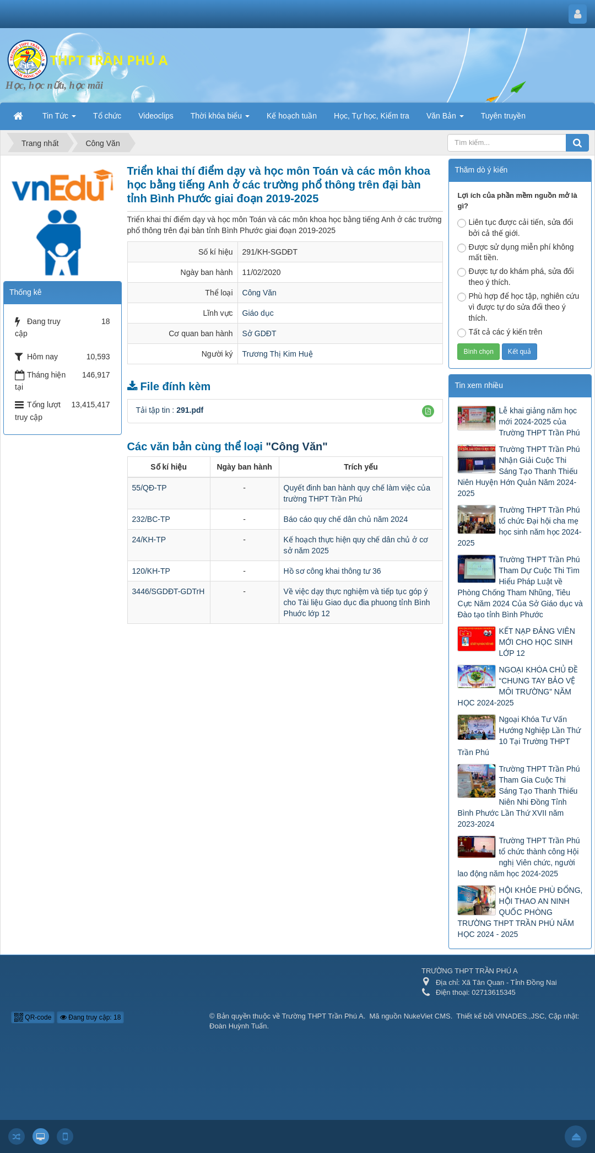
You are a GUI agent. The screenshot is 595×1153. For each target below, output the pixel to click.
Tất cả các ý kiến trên (499, 332)
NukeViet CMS (427, 1016)
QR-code (32, 1017)
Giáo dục (258, 313)
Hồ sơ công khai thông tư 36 (332, 571)
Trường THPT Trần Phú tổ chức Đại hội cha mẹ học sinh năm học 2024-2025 (519, 526)
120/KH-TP (151, 571)
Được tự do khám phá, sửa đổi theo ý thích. (515, 277)
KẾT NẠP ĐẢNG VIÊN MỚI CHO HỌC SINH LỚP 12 (537, 642)
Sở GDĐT (259, 333)
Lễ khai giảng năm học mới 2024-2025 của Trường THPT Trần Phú (539, 421)
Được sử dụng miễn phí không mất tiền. (515, 252)
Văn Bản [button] (445, 119)
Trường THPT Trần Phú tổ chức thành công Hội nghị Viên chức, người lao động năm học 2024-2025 (518, 857)
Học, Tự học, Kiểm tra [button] (371, 115)
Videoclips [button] (156, 115)
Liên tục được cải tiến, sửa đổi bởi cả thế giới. (515, 228)
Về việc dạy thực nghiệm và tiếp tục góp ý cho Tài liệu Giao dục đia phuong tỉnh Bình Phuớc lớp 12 (357, 602)
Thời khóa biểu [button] (220, 119)
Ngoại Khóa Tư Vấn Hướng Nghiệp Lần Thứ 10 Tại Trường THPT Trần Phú (519, 736)
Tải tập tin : (170, 410)
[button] (428, 411)
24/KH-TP (149, 539)
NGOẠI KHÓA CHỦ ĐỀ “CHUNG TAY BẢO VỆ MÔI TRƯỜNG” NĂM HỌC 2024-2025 (517, 686)
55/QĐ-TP (149, 487)
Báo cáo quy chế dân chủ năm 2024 (346, 519)
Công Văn (259, 292)
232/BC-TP (151, 519)
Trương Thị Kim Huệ (277, 353)
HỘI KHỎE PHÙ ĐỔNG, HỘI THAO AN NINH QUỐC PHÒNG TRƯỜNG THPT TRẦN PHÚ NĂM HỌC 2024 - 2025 (519, 912)
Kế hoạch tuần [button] (292, 115)
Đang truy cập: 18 (90, 1017)
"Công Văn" (296, 446)
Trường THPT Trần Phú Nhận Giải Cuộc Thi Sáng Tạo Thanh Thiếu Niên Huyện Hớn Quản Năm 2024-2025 (518, 471)
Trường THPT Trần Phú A (323, 1016)
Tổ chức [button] (107, 115)
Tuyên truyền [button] (503, 115)
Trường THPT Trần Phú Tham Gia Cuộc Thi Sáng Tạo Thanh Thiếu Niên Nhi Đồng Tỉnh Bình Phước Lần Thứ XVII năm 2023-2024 (518, 796)
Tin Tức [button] (59, 119)
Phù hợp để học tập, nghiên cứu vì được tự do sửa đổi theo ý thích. (518, 307)
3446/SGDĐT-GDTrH (168, 591)
